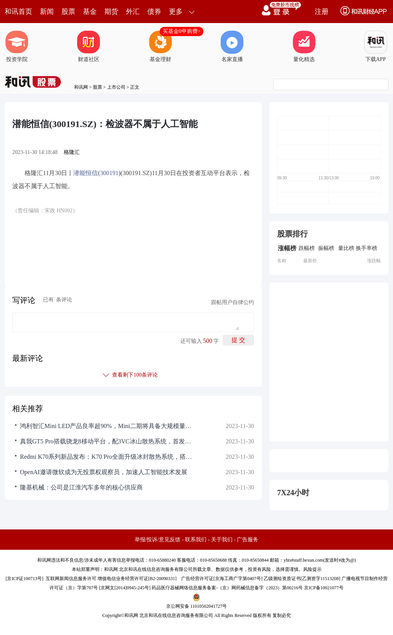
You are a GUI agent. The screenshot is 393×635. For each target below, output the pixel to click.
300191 (109, 173)
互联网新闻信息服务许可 (71, 578)
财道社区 (88, 46)
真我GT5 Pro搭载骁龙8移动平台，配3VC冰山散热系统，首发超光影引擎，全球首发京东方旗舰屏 (108, 441)
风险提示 (312, 569)
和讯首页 (18, 11)
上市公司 (116, 87)
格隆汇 (72, 152)
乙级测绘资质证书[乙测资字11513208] (302, 578)
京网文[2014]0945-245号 (125, 587)
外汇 (133, 11)
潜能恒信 (85, 173)
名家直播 (232, 46)
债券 (154, 11)
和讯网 (81, 87)
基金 (90, 11)
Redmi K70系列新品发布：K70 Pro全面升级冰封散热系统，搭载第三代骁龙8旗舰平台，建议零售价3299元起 (108, 456)
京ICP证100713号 (24, 578)
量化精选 (303, 46)
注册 (322, 11)
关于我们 (222, 539)
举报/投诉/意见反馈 (158, 539)
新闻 (47, 11)
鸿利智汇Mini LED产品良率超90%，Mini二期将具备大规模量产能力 (108, 426)
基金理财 (160, 46)
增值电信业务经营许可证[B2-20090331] (137, 578)
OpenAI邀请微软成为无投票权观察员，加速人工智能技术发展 (103, 472)
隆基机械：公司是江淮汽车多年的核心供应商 (81, 487)
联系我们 (195, 539)
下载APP (375, 46)
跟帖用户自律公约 (232, 302)
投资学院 (16, 46)
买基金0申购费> (182, 31)
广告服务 (247, 539)
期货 (111, 11)
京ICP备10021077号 (323, 587)
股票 (68, 11)
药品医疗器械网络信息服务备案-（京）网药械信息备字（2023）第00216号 (227, 587)
